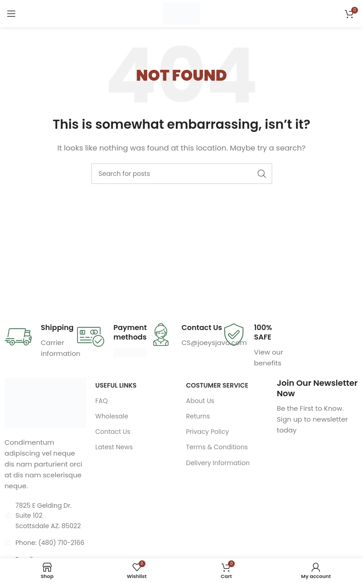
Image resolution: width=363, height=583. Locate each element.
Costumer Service (217, 385)
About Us (200, 400)
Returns (198, 416)
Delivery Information (217, 462)
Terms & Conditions (216, 447)
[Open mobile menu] (11, 14)
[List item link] (45, 543)
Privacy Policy (207, 431)
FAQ (101, 400)
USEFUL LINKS (115, 385)
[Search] (181, 173)
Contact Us (112, 431)
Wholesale (111, 416)
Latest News (114, 447)
